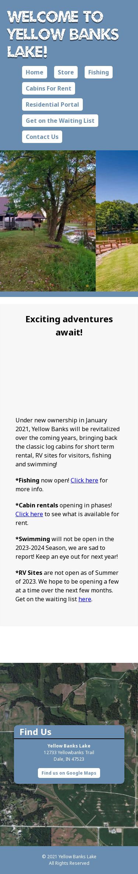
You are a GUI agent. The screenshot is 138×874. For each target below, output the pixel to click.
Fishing (98, 72)
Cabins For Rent (48, 88)
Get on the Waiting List (60, 121)
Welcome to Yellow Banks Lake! (63, 34)
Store (66, 72)
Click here (84, 480)
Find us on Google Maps (69, 773)
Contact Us (42, 137)
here (84, 599)
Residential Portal (52, 104)
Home (34, 72)
